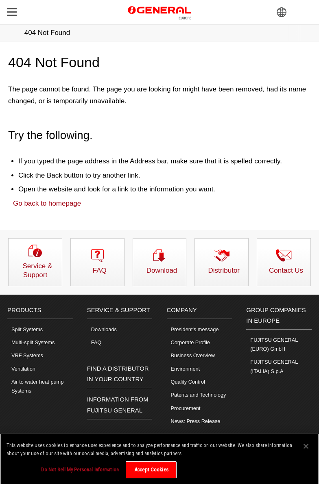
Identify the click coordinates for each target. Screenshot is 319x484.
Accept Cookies (151, 473)
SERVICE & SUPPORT (118, 310)
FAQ (96, 342)
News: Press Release (196, 421)
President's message (195, 329)
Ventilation (23, 369)
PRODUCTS (24, 310)
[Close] (306, 449)
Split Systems (27, 329)
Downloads (104, 329)
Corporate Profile (190, 342)
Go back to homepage (47, 203)
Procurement (186, 408)
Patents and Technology (198, 395)
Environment (185, 369)
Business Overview (193, 355)
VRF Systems (27, 355)
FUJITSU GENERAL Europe (159, 12)
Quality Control (188, 382)
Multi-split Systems (33, 342)
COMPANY (182, 310)
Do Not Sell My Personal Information (80, 473)
